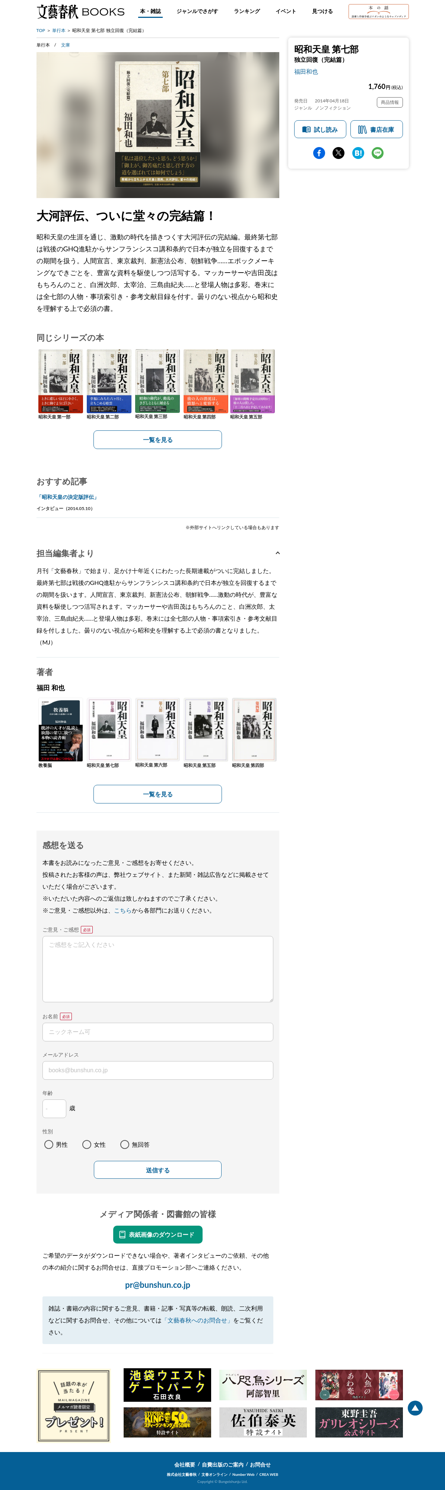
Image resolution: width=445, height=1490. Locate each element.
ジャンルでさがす (197, 11)
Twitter (338, 153)
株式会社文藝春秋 (182, 1474)
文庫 (65, 45)
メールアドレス (60, 1054)
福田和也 (306, 71)
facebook (319, 153)
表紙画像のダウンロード (161, 1234)
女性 (100, 1144)
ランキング (247, 11)
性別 (47, 1131)
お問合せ (260, 1464)
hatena (358, 153)
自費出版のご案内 (223, 1464)
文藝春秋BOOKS (80, 11)
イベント (286, 11)
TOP (40, 30)
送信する (158, 1170)
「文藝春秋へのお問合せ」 (197, 1320)
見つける (322, 11)
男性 (62, 1144)
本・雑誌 (150, 11)
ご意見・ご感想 (60, 929)
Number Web (243, 1474)
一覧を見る (158, 439)
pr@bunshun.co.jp (157, 1285)
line (378, 153)
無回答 (141, 1144)
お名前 (50, 1016)
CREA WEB (269, 1474)
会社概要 (184, 1464)
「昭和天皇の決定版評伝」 (67, 497)
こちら (123, 910)
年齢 (47, 1093)
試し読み (326, 129)
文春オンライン (214, 1474)
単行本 (59, 30)
